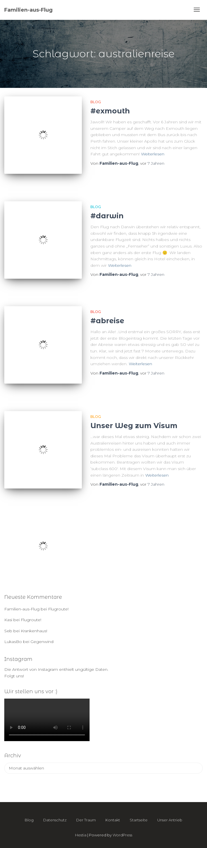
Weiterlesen (152, 154)
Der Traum (86, 820)
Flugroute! (58, 609)
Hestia (80, 835)
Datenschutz (55, 820)
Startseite (139, 820)
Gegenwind (41, 641)
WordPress (122, 835)
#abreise (107, 320)
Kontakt (112, 820)
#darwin (107, 216)
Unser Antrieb (169, 820)
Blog (95, 102)
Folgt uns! (14, 675)
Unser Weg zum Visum (133, 425)
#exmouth (110, 111)
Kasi (8, 619)
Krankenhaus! (34, 630)
